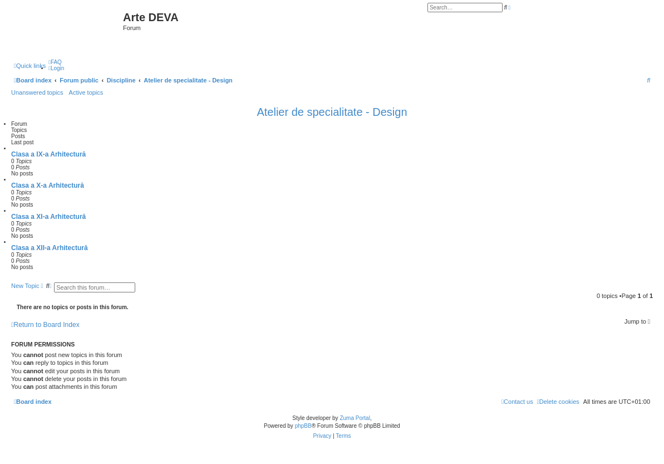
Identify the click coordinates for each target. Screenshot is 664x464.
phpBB (303, 426)
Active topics (86, 92)
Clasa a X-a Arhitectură (47, 185)
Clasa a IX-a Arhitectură (48, 154)
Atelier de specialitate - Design (332, 112)
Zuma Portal (355, 418)
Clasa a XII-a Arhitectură (49, 248)
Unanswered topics (37, 92)
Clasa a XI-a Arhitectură (48, 217)
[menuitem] (55, 62)
